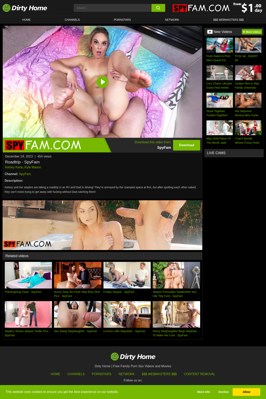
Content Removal (199, 374)
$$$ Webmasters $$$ (159, 374)
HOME (26, 19)
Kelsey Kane (14, 167)
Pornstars (122, 19)
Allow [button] (246, 391)
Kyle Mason (33, 167)
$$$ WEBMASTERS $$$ (228, 19)
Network (172, 19)
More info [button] (203, 391)
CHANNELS (72, 19)
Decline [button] (223, 391)
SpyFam (25, 174)
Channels (76, 374)
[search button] (158, 8)
